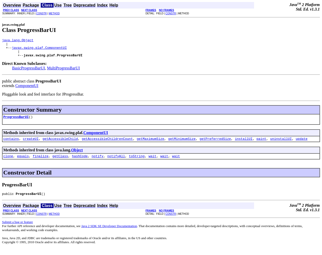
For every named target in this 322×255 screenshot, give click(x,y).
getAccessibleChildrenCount (107, 144)
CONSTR (41, 13)
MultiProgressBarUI (63, 72)
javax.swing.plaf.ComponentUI (39, 50)
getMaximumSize (150, 144)
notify (97, 162)
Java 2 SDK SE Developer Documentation (109, 233)
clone (8, 162)
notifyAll (116, 162)
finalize (40, 162)
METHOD (54, 13)
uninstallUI (281, 144)
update (301, 144)
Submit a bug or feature (17, 229)
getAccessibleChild (60, 144)
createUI (30, 144)
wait (152, 162)
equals (23, 162)
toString (136, 162)
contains (11, 144)
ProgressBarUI (16, 121)
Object (77, 155)
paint (261, 144)
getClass (60, 162)
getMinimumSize (181, 144)
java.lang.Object (17, 40)
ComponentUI (26, 89)
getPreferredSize (215, 144)
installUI (244, 144)
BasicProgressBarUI (28, 72)
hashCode (80, 162)
